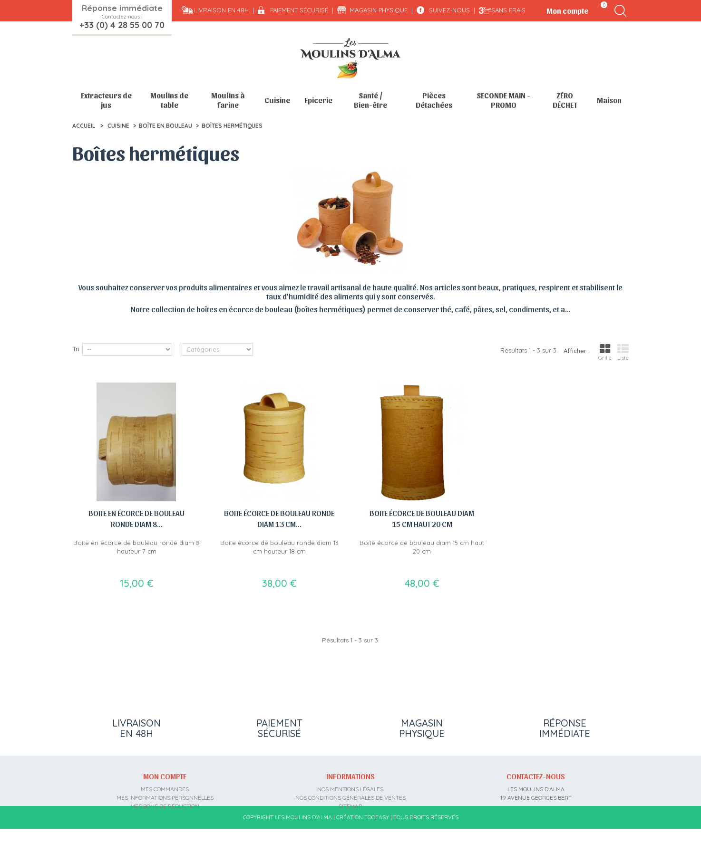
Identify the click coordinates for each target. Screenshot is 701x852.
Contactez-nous (535, 773)
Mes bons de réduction (164, 803)
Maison (609, 100)
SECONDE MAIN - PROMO (503, 100)
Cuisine (277, 100)
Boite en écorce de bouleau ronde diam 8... (136, 518)
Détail (80, 322)
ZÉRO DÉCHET (565, 100)
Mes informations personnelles (165, 795)
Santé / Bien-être (370, 100)
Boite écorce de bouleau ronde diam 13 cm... (279, 518)
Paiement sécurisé (299, 10)
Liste (623, 352)
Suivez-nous (449, 10)
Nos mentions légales (350, 786)
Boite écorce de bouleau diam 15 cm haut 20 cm (422, 518)
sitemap (350, 803)
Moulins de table (169, 100)
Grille (605, 352)
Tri (75, 349)
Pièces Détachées (434, 100)
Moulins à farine (227, 100)
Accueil (83, 125)
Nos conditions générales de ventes (350, 795)
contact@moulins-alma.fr (536, 820)
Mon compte (164, 773)
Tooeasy (376, 840)
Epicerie (318, 100)
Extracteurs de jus (106, 100)
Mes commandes (165, 786)
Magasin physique (379, 10)
